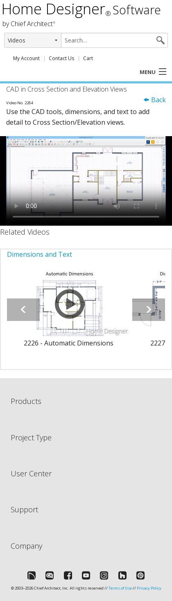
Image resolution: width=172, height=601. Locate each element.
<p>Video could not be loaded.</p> (86, 181)
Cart (88, 58)
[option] (68, 313)
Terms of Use (120, 588)
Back (154, 99)
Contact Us (61, 58)
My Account (26, 58)
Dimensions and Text (39, 254)
